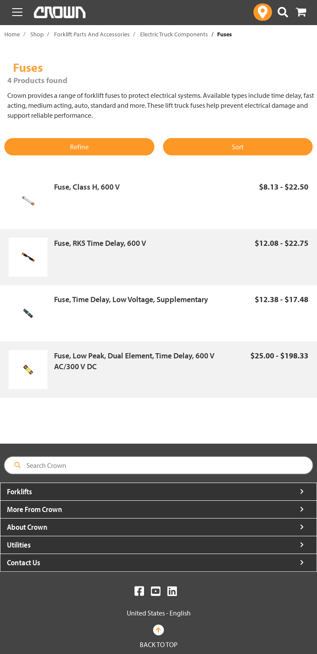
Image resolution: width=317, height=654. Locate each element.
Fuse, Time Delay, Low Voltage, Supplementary (131, 299)
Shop (37, 34)
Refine (79, 146)
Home (12, 34)
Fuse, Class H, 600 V (87, 187)
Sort (237, 146)
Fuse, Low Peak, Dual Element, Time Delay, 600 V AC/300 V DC (134, 361)
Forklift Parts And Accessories (92, 34)
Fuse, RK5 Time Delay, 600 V (100, 243)
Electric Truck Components (174, 34)
